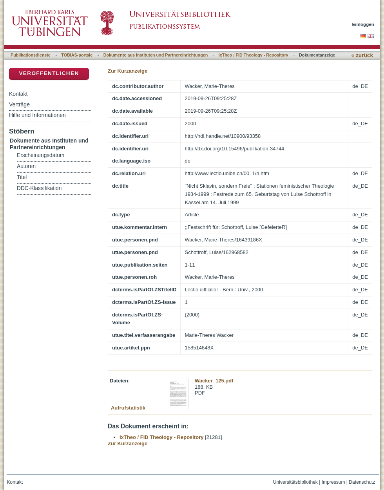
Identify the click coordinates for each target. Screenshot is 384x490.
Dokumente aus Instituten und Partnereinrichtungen (155, 55)
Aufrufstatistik (128, 408)
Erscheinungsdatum (40, 155)
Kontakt (18, 94)
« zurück (362, 55)
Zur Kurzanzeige (127, 71)
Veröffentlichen (49, 73)
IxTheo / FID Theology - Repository (253, 55)
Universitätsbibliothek (295, 482)
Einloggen (363, 24)
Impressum (333, 482)
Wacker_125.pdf (214, 381)
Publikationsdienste (31, 55)
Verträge (19, 104)
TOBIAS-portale (76, 55)
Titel (22, 177)
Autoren (26, 166)
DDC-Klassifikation (39, 188)
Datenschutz (362, 482)
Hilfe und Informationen (37, 115)
